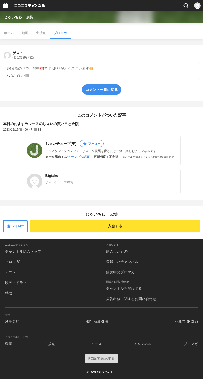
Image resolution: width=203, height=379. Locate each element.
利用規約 (12, 321)
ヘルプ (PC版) (186, 321)
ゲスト (23, 55)
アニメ (10, 272)
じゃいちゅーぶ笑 (18, 17)
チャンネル (142, 344)
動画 (25, 33)
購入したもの (117, 251)
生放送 (41, 33)
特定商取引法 (97, 321)
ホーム (9, 33)
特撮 (8, 293)
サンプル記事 (80, 156)
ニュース (94, 344)
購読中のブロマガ (120, 272)
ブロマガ (60, 33)
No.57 (10, 75)
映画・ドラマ (16, 283)
